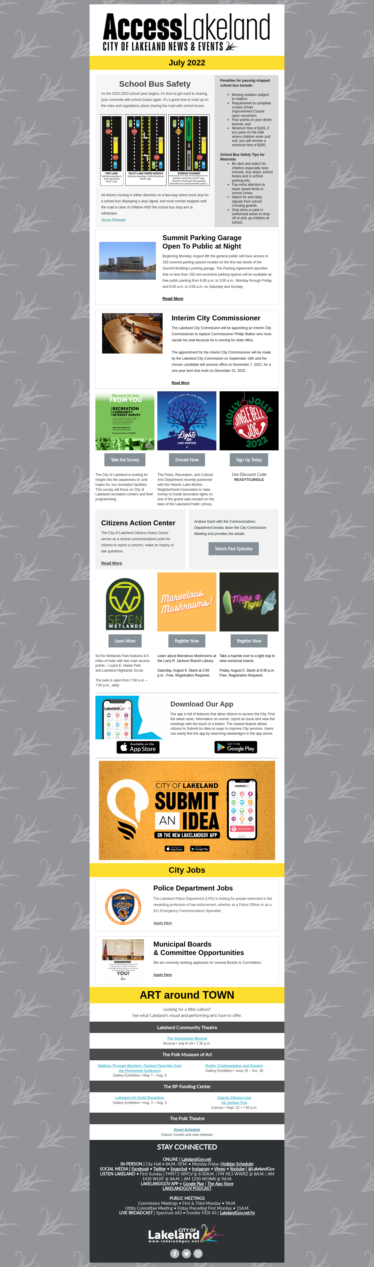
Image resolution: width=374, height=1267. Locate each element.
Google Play (193, 1183)
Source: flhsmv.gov (113, 219)
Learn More (125, 640)
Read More (173, 298)
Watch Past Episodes (233, 548)
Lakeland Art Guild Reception (139, 1098)
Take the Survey (125, 459)
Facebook (140, 1168)
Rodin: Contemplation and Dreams (234, 1066)
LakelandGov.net (196, 1159)
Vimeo (219, 1168)
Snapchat (178, 1168)
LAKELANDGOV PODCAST (187, 1188)
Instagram (201, 1168)
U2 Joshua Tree (234, 1103)
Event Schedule (187, 1130)
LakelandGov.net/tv (237, 1212)
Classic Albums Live (234, 1098)
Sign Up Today (249, 459)
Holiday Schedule (236, 1163)
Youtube (237, 1168)
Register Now (187, 640)
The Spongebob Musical (187, 1038)
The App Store (220, 1183)
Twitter (159, 1168)
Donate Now (187, 459)
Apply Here (162, 923)
